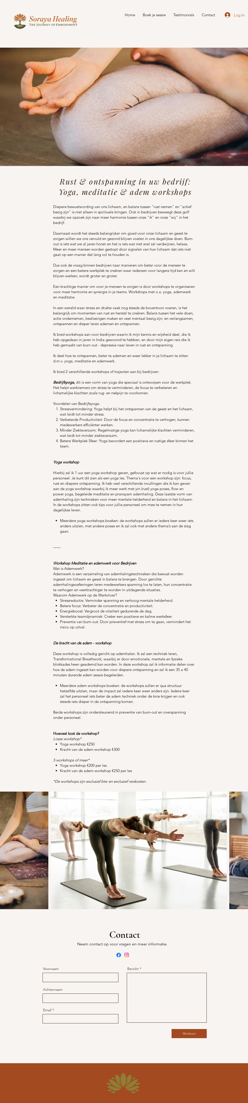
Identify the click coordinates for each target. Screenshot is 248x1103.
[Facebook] (119, 955)
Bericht (133, 968)
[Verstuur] (189, 1033)
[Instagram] (126, 955)
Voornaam (51, 968)
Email (47, 1010)
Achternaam (53, 989)
